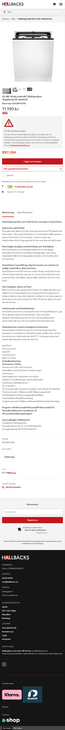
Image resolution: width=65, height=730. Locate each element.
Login (4, 635)
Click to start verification (35, 530)
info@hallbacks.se (10, 582)
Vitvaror (5, 19)
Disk (13, 19)
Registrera (32, 520)
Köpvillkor (6, 614)
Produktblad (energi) (24, 187)
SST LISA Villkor (9, 611)
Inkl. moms (7, 728)
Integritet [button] (6, 639)
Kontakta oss (8, 631)
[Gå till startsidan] (12, 4)
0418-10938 (7, 578)
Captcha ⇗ (42, 533)
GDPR (4, 607)
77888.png (10, 472)
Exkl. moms (18, 728)
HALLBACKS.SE (9, 628)
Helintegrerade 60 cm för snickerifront (35, 19)
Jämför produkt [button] (11, 487)
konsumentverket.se (20, 145)
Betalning (6, 618)
